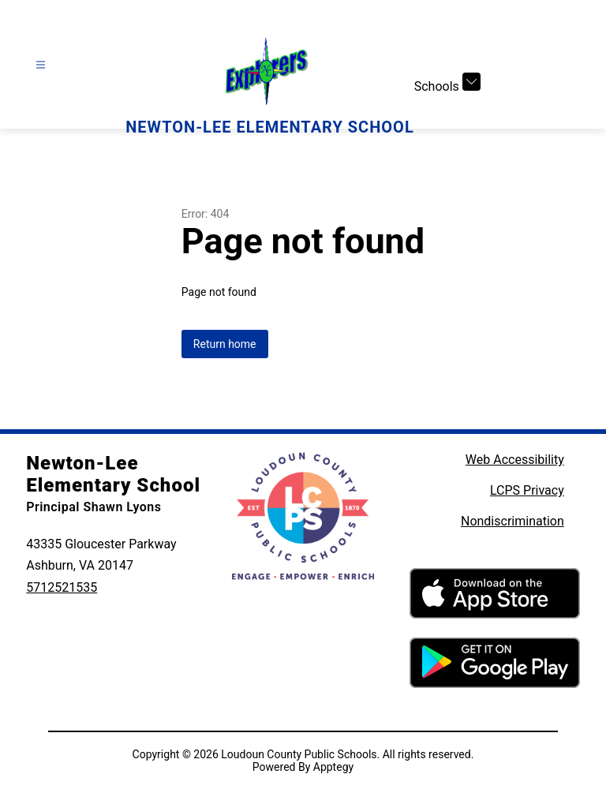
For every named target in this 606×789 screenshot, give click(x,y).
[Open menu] (41, 65)
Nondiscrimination (512, 521)
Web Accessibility (515, 459)
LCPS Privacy (527, 490)
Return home (224, 344)
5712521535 (61, 587)
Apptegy (333, 767)
